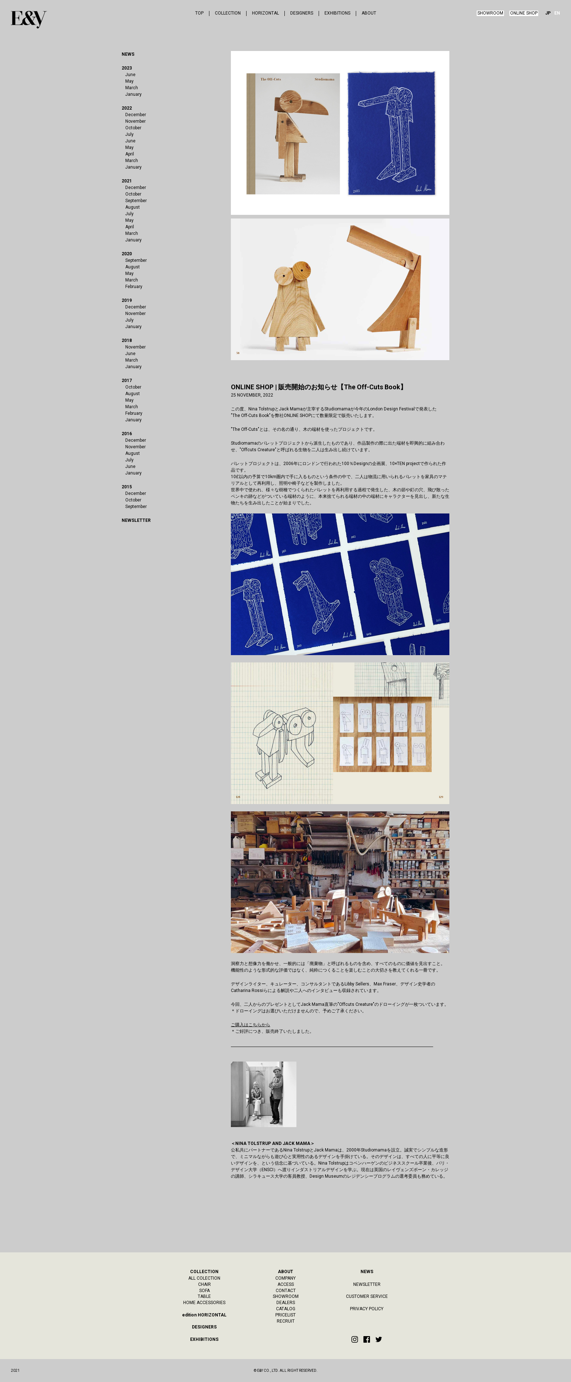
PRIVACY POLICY (366, 1308)
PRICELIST (285, 1315)
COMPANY (285, 1278)
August (132, 207)
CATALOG (285, 1308)
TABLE (204, 1296)
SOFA (204, 1290)
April (129, 154)
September (136, 200)
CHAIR (204, 1284)
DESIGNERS (301, 13)
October (133, 127)
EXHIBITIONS (337, 13)
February (133, 286)
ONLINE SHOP (523, 13)
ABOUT (369, 13)
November (135, 121)
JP (548, 13)
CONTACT (286, 1290)
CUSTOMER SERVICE (367, 1296)
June (130, 74)
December (135, 114)
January (133, 94)
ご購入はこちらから (250, 1024)
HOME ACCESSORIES (204, 1302)
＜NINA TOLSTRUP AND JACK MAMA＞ (273, 1143)
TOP (199, 13)
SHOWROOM (490, 13)
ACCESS (285, 1284)
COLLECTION (228, 13)
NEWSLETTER (367, 1284)
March (131, 87)
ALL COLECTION (204, 1278)
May (129, 81)
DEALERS (285, 1302)
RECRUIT (286, 1321)
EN (557, 13)
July (129, 134)
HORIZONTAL (265, 13)
